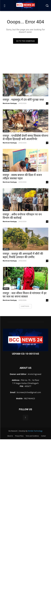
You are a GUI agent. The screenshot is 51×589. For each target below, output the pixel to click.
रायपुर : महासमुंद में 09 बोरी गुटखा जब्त (23, 99)
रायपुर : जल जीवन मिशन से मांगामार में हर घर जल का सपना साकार (25, 295)
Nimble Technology (35, 431)
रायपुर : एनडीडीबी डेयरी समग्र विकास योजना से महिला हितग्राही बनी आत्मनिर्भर (25, 137)
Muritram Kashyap (10, 103)
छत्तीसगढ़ (6, 95)
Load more (25, 306)
